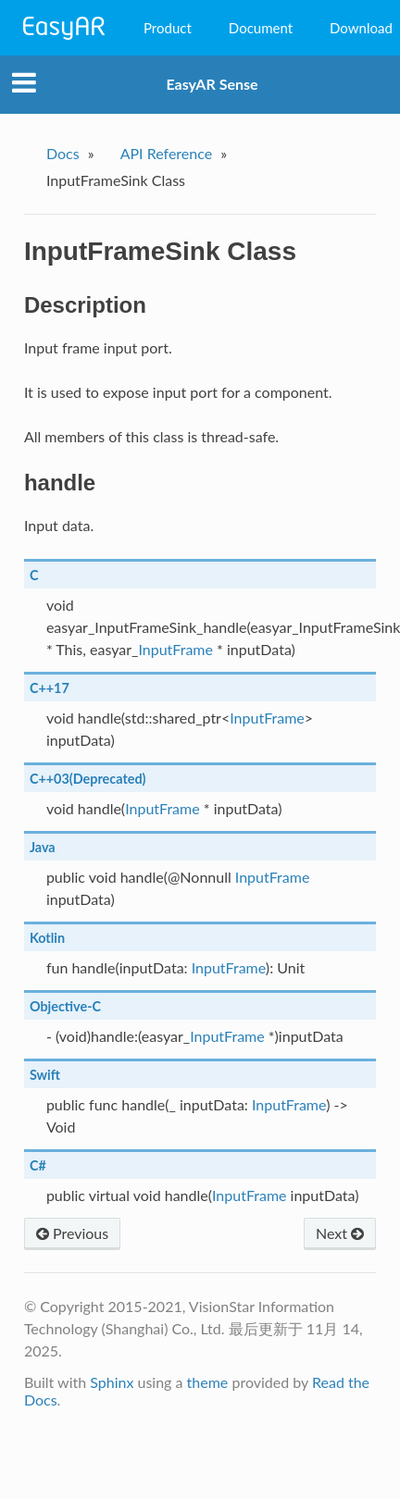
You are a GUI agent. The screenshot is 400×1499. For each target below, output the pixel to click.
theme (208, 1382)
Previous (72, 1233)
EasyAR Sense (211, 84)
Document (261, 27)
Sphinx (111, 1382)
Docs (63, 153)
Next (340, 1233)
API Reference (166, 153)
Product (168, 27)
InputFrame (175, 649)
